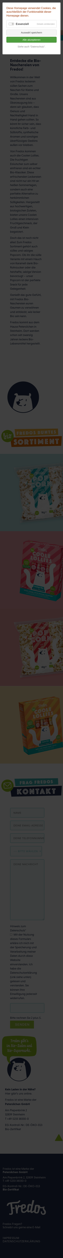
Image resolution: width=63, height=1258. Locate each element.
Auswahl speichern (31, 32)
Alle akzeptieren (31, 39)
